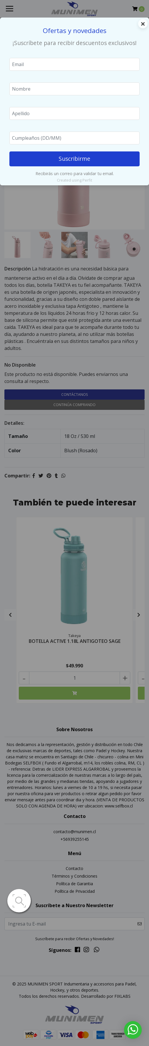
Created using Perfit (74, 180)
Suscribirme (74, 159)
